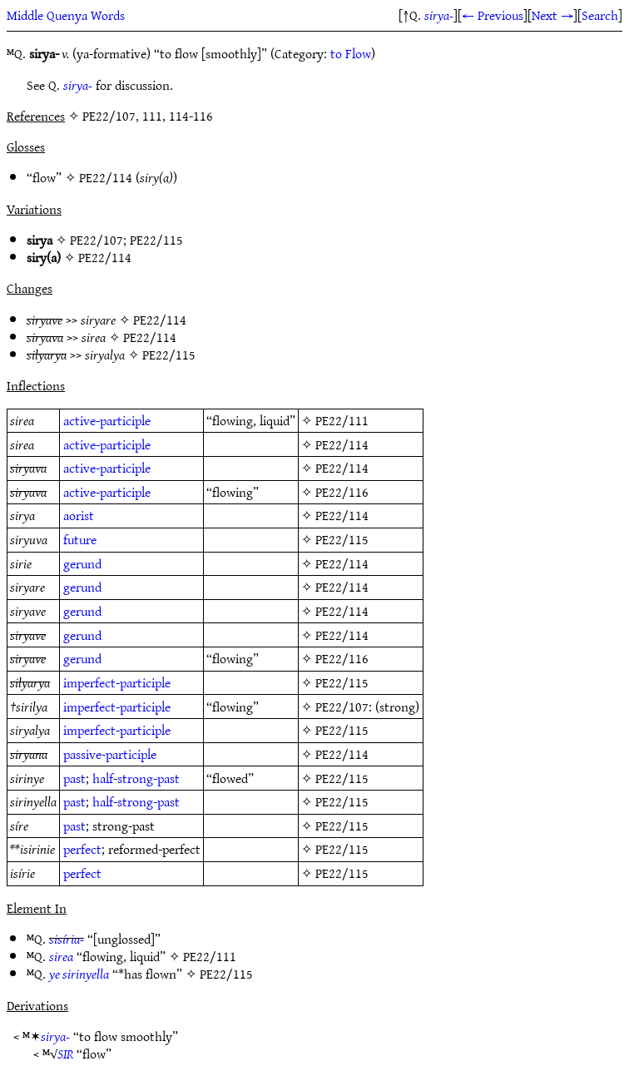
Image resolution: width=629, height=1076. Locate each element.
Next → (552, 15)
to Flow (350, 53)
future (80, 539)
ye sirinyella (79, 973)
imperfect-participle (117, 682)
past (74, 778)
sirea (61, 956)
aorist (78, 515)
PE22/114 (105, 177)
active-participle (107, 420)
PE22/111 (342, 420)
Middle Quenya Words (66, 15)
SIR (65, 1053)
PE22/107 (96, 239)
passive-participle (109, 754)
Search (600, 15)
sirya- (438, 15)
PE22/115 (156, 239)
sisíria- (66, 938)
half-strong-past (136, 778)
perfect (82, 848)
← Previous (492, 15)
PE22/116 (342, 491)
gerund (82, 563)
